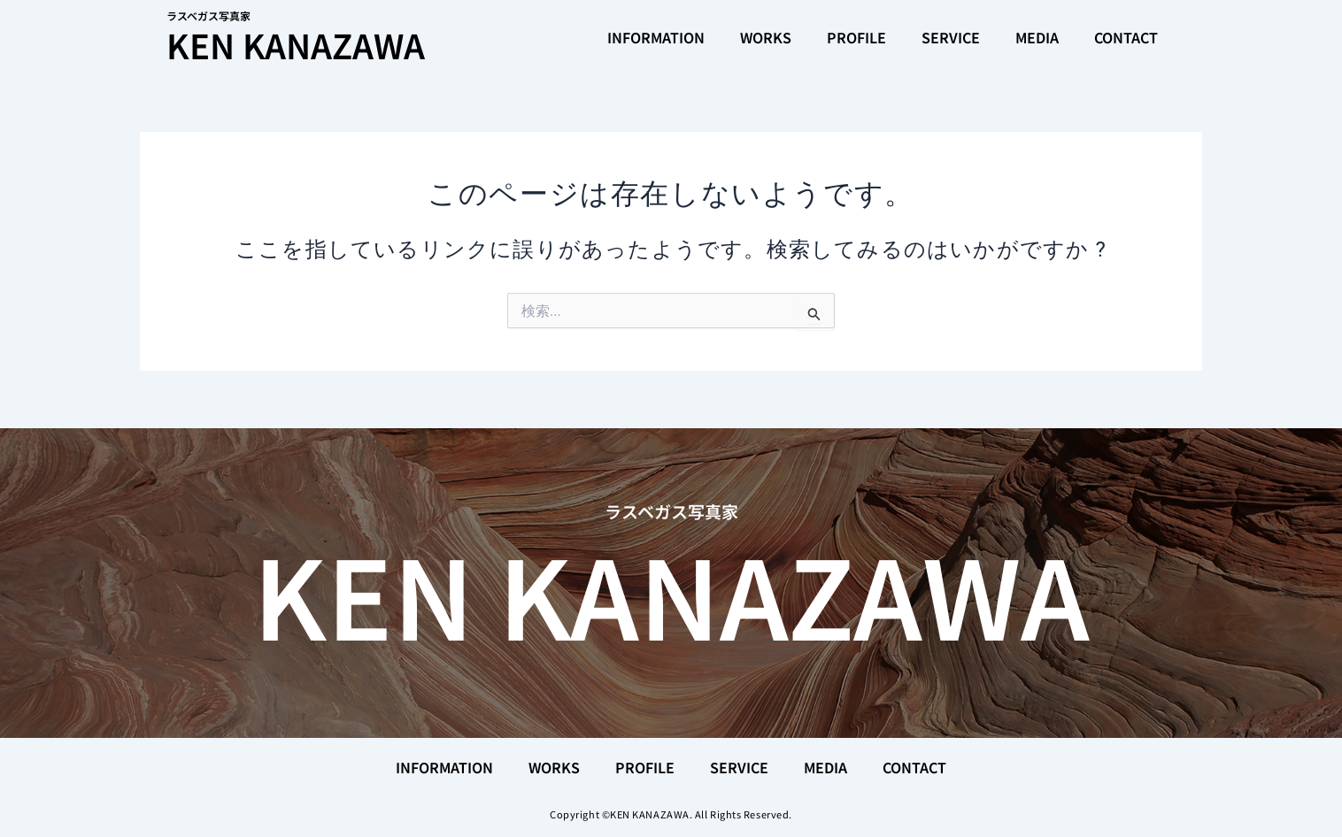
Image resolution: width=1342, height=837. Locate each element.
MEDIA (1037, 37)
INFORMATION (656, 37)
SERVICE (951, 37)
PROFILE (856, 37)
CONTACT (1126, 37)
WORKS (765, 37)
